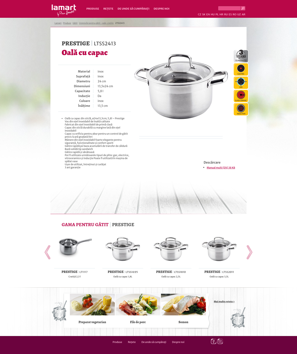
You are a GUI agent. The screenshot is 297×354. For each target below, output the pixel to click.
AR (243, 14)
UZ (239, 14)
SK (203, 14)
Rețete (108, 8)
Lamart (64, 10)
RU (226, 14)
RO (234, 14)
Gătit (75, 23)
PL (217, 14)
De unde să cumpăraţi (133, 8)
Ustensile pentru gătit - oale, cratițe (96, 23)
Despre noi (161, 8)
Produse (92, 8)
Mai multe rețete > (224, 301)
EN (208, 14)
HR (221, 14)
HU (213, 14)
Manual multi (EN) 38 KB (221, 167)
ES (230, 14)
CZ (199, 14)
